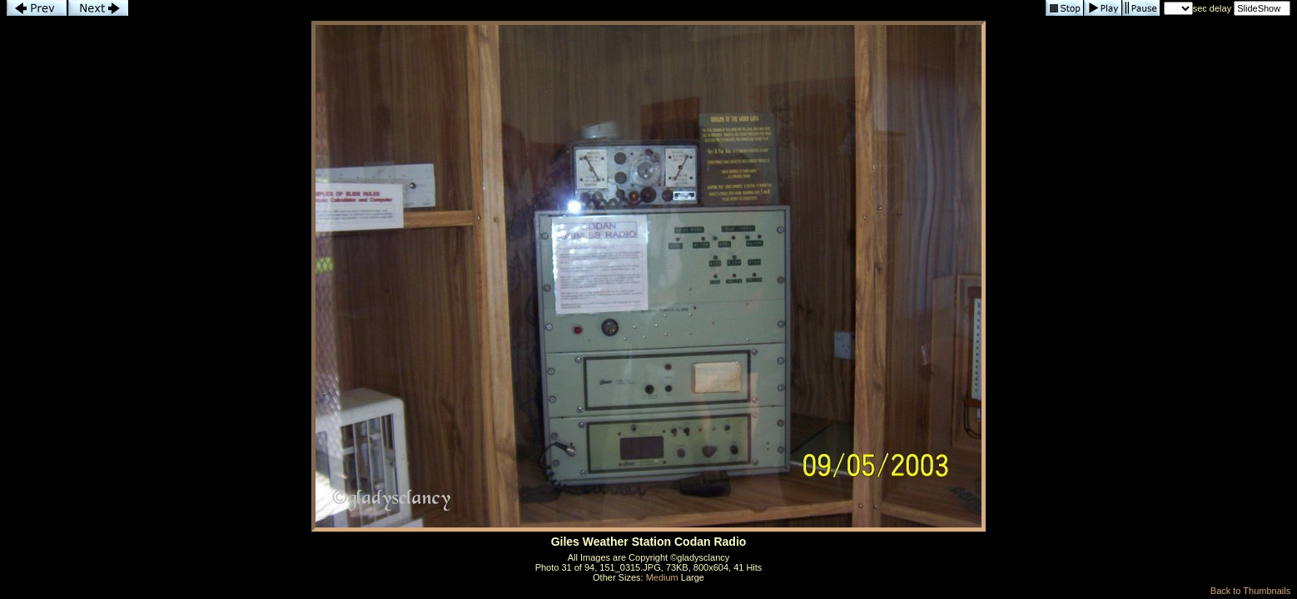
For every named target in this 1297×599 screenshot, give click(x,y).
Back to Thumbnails (1250, 591)
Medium (662, 577)
